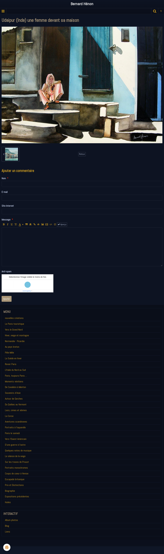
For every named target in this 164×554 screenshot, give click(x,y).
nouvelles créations (14, 318)
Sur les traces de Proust (17, 462)
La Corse (9, 416)
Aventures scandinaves (16, 421)
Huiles (8, 502)
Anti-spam (6, 271)
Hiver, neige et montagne (17, 335)
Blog (7, 526)
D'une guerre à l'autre (15, 444)
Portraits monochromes (16, 467)
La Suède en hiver (13, 358)
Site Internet (8, 205)
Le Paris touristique (14, 323)
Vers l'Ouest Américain (15, 439)
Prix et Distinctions (14, 485)
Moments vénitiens (14, 381)
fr (161, 11)
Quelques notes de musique (18, 450)
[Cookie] (6, 547)
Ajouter (6, 298)
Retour (82, 154)
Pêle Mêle (9, 352)
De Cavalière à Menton (15, 387)
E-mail (5, 192)
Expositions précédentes (17, 496)
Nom (4, 178)
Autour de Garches (14, 398)
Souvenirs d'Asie (13, 393)
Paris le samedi (12, 433)
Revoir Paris (10, 364)
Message (6, 219)
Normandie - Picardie (15, 341)
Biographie (10, 490)
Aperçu (62, 224)
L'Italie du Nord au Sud (15, 370)
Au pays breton (12, 346)
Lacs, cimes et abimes (16, 410)
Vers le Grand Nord (14, 329)
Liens (7, 531)
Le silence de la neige (15, 456)
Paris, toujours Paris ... (16, 375)
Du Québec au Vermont (15, 404)
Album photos (11, 520)
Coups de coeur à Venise (16, 473)
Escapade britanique (14, 479)
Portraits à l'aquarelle (15, 427)
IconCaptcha (27, 291)
